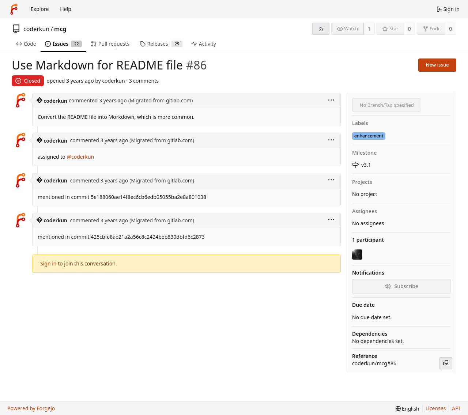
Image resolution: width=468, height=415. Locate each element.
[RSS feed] (320, 29)
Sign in (48, 263)
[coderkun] (358, 254)
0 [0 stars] (409, 28)
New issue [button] (437, 64)
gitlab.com (178, 100)
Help (65, 8)
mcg (60, 29)
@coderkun (80, 156)
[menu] (331, 101)
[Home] (14, 9)
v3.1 (361, 164)
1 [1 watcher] (369, 28)
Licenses (436, 408)
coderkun (36, 29)
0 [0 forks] (450, 28)
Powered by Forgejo (31, 408)
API (456, 408)
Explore (40, 8)
